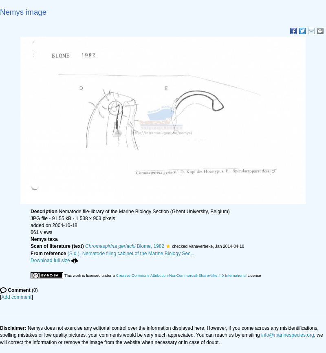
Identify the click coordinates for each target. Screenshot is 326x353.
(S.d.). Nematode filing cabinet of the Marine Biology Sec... (131, 253)
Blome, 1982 (124, 246)
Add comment (16, 297)
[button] (168, 246)
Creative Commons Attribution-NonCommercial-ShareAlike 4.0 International (181, 275)
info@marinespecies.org (287, 335)
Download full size (54, 260)
